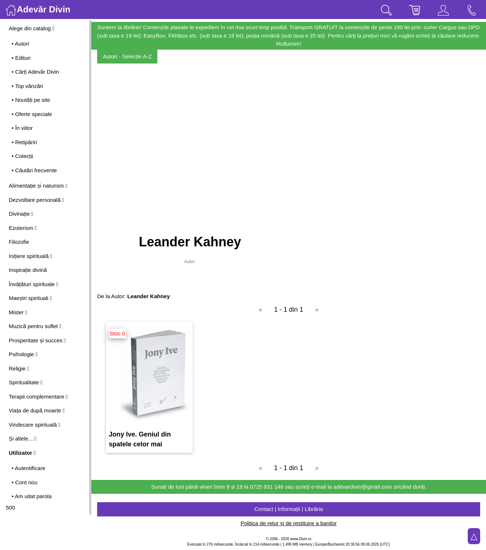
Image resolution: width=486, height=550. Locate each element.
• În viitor (22, 128)
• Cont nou (24, 482)
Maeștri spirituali (30, 298)
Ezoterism (23, 228)
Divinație (21, 214)
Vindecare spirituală (34, 425)
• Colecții (22, 156)
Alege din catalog (31, 28)
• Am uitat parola (31, 496)
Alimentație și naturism (38, 185)
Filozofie (19, 242)
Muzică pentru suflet (35, 326)
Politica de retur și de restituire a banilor (289, 523)
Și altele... (23, 438)
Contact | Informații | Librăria (289, 509)
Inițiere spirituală (30, 256)
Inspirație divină (28, 270)
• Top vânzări (27, 86)
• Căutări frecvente (34, 170)
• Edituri (21, 58)
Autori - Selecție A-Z (127, 56)
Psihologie (23, 354)
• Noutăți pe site (31, 100)
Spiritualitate (25, 382)
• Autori (20, 44)
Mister (18, 312)
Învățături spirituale (33, 284)
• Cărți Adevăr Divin (35, 72)
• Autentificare (28, 468)
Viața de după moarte (37, 410)
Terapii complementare (38, 396)
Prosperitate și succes (37, 340)
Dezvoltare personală (36, 200)
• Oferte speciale (32, 114)
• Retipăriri (24, 142)
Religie (19, 368)
